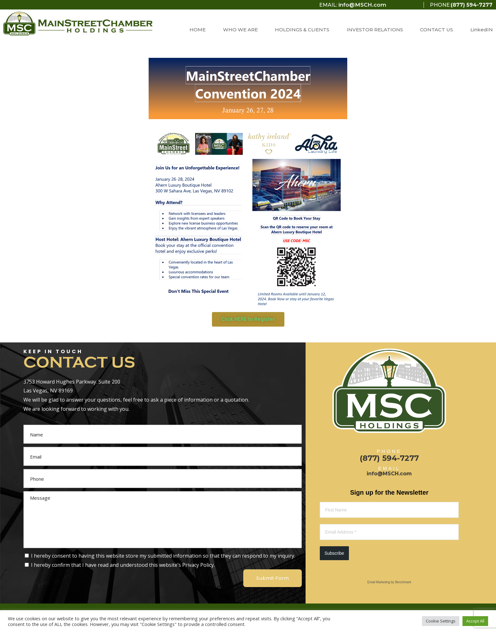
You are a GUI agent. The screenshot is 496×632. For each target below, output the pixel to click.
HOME (197, 30)
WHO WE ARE (240, 30)
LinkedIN (481, 30)
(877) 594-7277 (472, 5)
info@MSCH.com (362, 5)
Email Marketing (378, 582)
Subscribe (334, 553)
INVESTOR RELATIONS (375, 30)
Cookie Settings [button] (441, 621)
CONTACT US (436, 30)
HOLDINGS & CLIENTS (302, 30)
